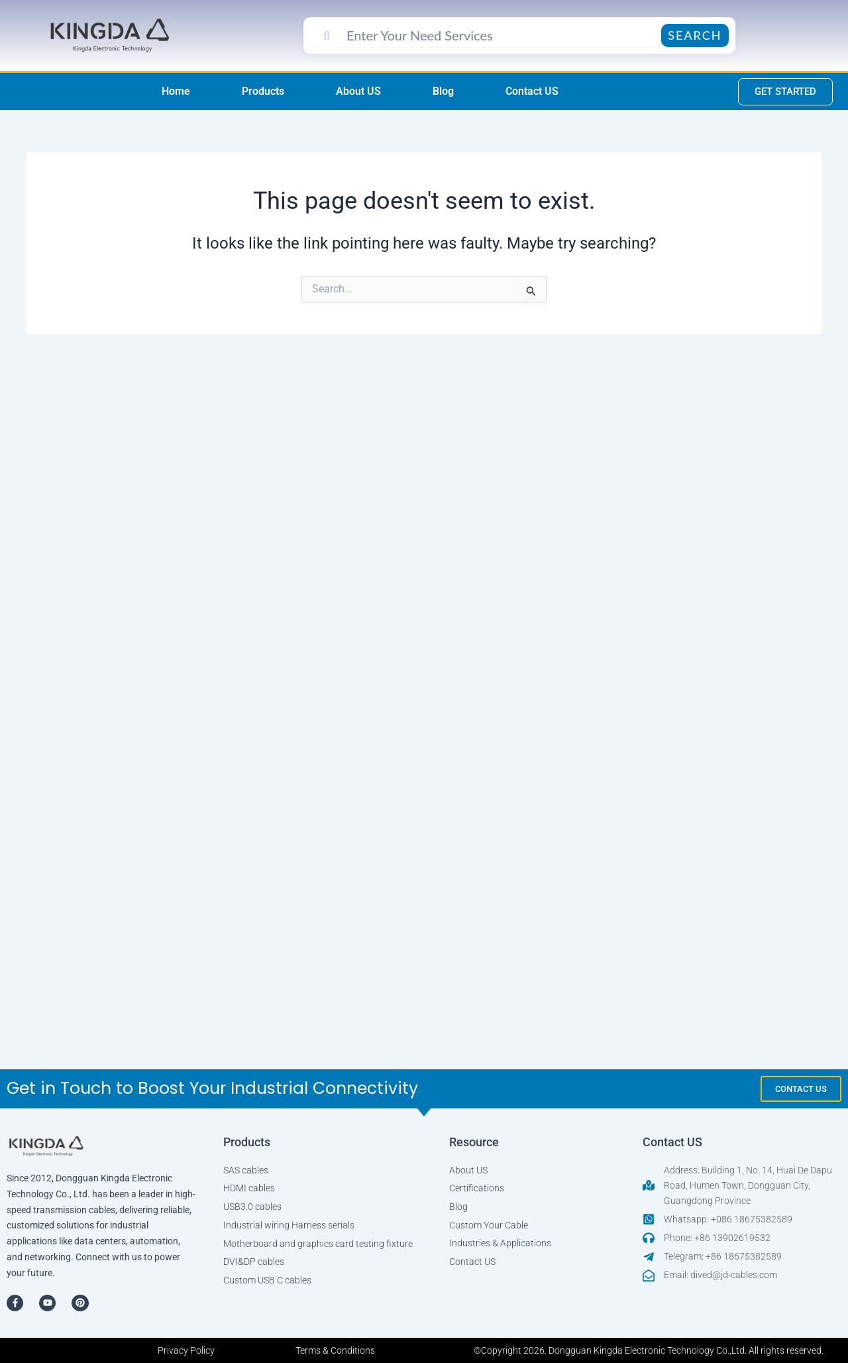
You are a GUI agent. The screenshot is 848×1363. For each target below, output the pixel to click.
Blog (443, 91)
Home (176, 91)
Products (263, 91)
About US (358, 91)
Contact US (531, 91)
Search (694, 35)
